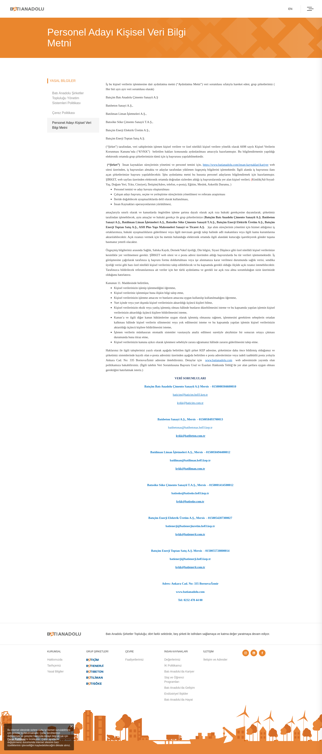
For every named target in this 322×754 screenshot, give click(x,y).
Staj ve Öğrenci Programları (174, 679)
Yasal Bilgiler (55, 671)
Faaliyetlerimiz (134, 659)
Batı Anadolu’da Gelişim (179, 687)
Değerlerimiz (172, 659)
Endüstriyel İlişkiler (176, 693)
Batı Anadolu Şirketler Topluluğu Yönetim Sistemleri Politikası (68, 98)
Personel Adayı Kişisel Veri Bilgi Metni (71, 125)
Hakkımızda (54, 659)
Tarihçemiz (54, 665)
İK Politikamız (173, 665)
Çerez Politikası (16, 739)
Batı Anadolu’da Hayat (178, 699)
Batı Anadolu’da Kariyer (179, 671)
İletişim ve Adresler (215, 659)
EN (290, 8)
